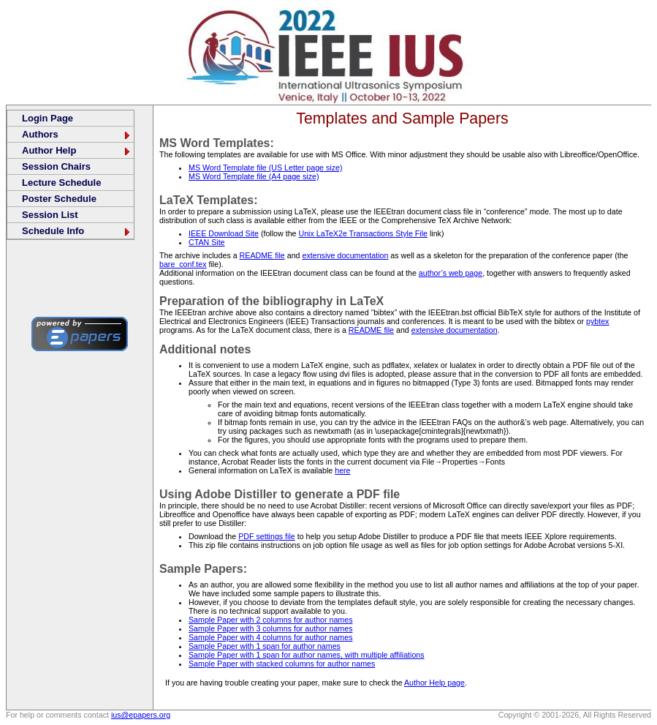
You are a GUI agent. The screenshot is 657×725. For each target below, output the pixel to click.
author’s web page (450, 272)
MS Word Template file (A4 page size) (254, 176)
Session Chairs (56, 166)
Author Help (77, 150)
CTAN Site (207, 242)
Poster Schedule (59, 198)
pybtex (597, 321)
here (342, 470)
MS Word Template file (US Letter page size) (265, 167)
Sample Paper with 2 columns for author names (270, 619)
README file (262, 255)
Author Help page (434, 682)
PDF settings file (266, 536)
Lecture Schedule (61, 182)
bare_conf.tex (183, 264)
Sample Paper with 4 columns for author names (270, 637)
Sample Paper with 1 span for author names (265, 646)
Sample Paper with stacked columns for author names (282, 663)
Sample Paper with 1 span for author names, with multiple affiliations (307, 654)
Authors (77, 134)
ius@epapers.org (140, 714)
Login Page (47, 118)
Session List (50, 214)
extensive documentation (345, 255)
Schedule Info (77, 230)
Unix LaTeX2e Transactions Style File (363, 233)
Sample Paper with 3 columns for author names (270, 628)
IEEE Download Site (224, 233)
